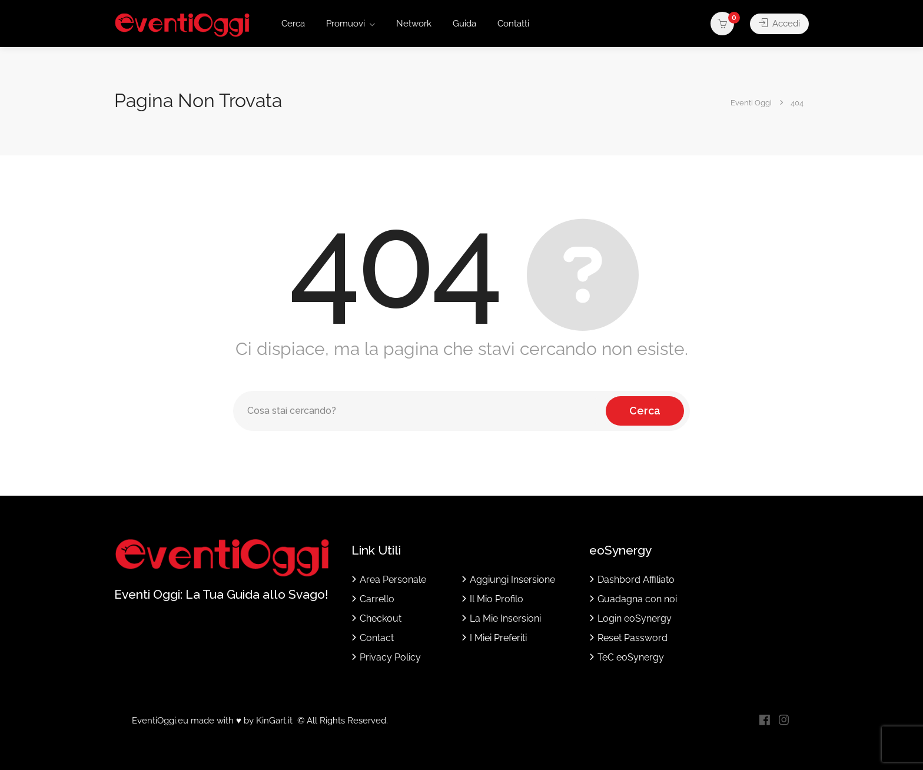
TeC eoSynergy (630, 657)
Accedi (779, 23)
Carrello (377, 599)
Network (413, 23)
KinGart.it (274, 720)
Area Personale (393, 579)
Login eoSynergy (634, 618)
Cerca (293, 23)
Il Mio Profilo (496, 599)
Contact (377, 637)
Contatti (513, 23)
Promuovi (345, 23)
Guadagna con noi (637, 599)
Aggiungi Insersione (512, 579)
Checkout (380, 618)
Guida (464, 23)
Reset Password (632, 637)
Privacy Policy (390, 657)
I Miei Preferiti (498, 637)
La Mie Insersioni (505, 618)
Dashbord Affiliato (636, 579)
